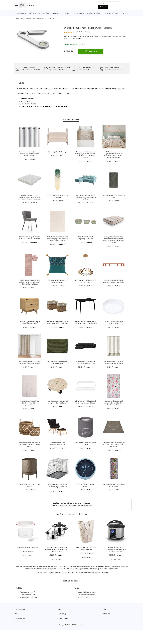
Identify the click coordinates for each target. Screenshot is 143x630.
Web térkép (62, 614)
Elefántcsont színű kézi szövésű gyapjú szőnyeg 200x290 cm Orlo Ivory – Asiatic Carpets (57, 238)
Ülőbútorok (20, 13)
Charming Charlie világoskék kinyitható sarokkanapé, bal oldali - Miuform (85, 197)
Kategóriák (28, 18)
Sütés (90, 505)
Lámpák (66, 13)
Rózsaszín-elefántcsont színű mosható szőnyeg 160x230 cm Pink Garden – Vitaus (113, 403)
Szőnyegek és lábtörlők (38, 13)
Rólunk (104, 609)
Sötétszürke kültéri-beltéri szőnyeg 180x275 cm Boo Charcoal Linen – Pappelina (114, 444)
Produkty (22, 18)
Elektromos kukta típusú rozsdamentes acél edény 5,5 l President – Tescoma (116, 549)
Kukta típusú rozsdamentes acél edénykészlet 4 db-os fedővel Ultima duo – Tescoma (56, 549)
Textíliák (56, 13)
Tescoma (115, 36)
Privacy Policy (63, 618)
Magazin (61, 609)
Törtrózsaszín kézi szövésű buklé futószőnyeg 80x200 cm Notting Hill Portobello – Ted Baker (29, 282)
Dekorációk (78, 13)
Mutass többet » (76, 38)
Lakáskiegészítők (93, 13)
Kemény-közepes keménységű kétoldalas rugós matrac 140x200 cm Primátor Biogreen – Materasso (29, 197)
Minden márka (20, 609)
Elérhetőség (106, 614)
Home (17, 18)
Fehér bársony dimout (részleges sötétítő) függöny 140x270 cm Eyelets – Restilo (29, 153)
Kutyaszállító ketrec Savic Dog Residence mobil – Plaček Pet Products (57, 486)
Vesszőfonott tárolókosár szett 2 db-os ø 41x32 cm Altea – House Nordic (29, 444)
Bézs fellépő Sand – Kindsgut (57, 152)
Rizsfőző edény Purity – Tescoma (27, 547)
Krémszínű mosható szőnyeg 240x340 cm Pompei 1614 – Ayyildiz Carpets (29, 403)
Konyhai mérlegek (82, 505)
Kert (124, 13)
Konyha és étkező (111, 13)
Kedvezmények (20, 618)
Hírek (16, 614)
